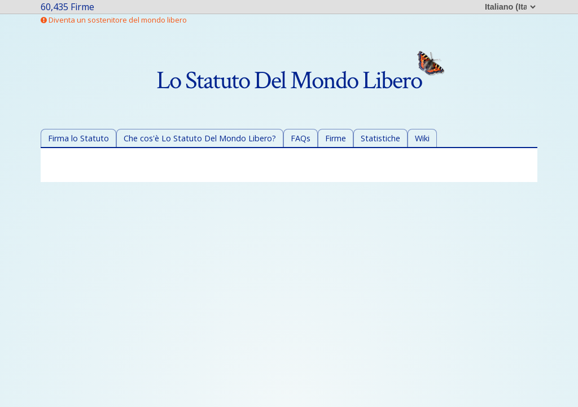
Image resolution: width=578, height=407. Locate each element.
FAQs (300, 138)
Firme (335, 138)
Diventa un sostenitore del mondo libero (114, 20)
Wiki (422, 138)
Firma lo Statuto (78, 138)
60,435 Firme (67, 7)
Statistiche (380, 138)
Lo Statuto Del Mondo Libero (300, 80)
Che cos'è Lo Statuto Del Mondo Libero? (200, 138)
